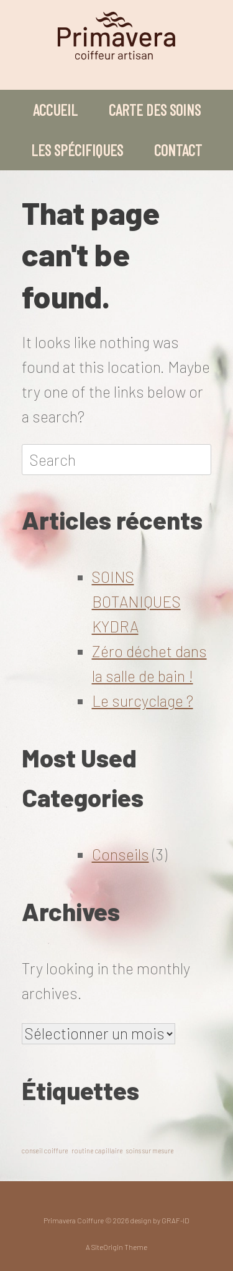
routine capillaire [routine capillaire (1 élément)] (97, 1151)
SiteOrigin (107, 1247)
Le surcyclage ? (142, 700)
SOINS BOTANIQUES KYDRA (136, 601)
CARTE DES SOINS (155, 109)
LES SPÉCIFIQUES (77, 150)
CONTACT (178, 150)
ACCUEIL (55, 109)
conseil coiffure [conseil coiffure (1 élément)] (45, 1151)
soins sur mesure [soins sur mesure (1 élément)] (150, 1151)
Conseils (120, 854)
